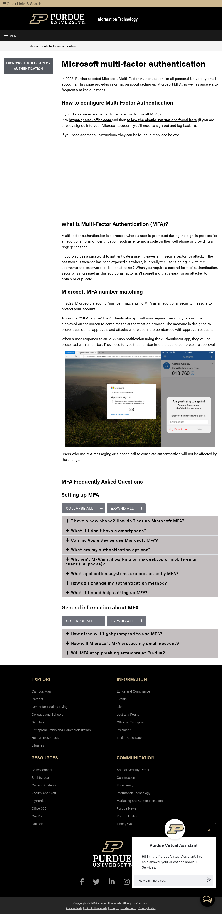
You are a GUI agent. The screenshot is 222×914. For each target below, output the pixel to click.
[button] (173, 880)
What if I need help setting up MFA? (109, 592)
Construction (126, 777)
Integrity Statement (122, 908)
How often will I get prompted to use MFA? (116, 633)
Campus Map (41, 691)
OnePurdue (40, 816)
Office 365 (39, 808)
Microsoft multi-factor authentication (52, 46)
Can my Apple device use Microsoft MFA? (114, 540)
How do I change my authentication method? (118, 582)
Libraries (38, 745)
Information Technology (117, 19)
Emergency (125, 785)
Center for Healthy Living (49, 707)
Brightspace (40, 777)
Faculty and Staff (44, 793)
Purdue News (126, 808)
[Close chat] (209, 830)
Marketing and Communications (140, 801)
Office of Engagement (132, 722)
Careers (37, 699)
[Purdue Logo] (57, 19)
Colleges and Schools (47, 714)
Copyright (80, 903)
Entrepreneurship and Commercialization (61, 730)
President (124, 730)
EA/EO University (95, 908)
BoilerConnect (42, 770)
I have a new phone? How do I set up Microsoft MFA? (127, 520)
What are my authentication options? (110, 549)
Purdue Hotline (127, 816)
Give (120, 707)
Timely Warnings (129, 824)
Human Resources (45, 738)
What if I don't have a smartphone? (108, 530)
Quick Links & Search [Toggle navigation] (22, 3)
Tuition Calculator (129, 738)
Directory (38, 722)
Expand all (128, 508)
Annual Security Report (133, 770)
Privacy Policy (147, 908)
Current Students (44, 785)
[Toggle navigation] (11, 35)
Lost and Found (128, 714)
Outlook (37, 824)
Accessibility (74, 908)
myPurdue (39, 801)
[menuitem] (28, 66)
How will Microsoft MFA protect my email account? (124, 643)
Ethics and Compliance (133, 691)
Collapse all (85, 508)
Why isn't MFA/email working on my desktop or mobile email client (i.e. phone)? (131, 561)
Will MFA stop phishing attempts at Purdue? (117, 652)
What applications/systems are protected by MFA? (124, 573)
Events (122, 699)
